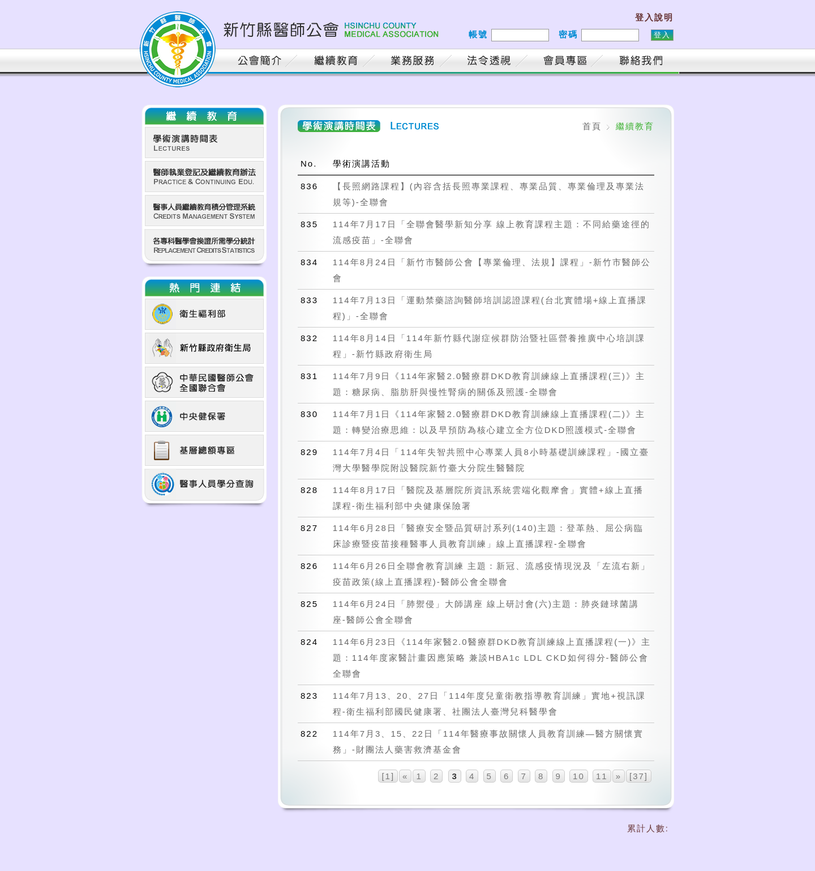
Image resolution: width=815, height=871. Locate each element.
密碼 (568, 34)
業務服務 (414, 62)
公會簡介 (261, 62)
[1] (387, 776)
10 (579, 776)
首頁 (208, 62)
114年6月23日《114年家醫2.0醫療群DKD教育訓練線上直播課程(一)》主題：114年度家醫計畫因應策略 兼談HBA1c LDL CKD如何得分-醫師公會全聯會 (492, 657)
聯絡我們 (643, 62)
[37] (638, 776)
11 (602, 776)
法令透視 (491, 62)
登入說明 (654, 17)
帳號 (478, 34)
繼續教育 (338, 62)
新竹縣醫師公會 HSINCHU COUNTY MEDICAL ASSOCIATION (291, 37)
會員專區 (567, 62)
